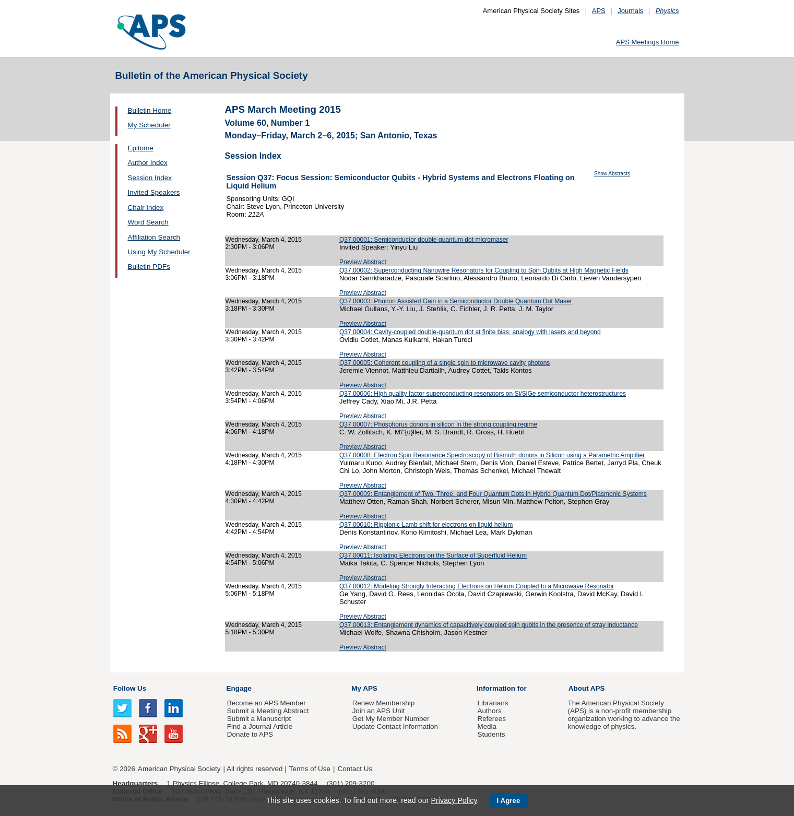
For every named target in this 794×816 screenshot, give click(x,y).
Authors (489, 711)
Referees (491, 719)
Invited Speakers (154, 192)
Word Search (148, 222)
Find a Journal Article (259, 726)
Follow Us (129, 688)
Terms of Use (309, 769)
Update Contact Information (395, 726)
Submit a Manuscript (259, 719)
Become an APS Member (266, 703)
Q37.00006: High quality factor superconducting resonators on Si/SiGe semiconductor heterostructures (482, 393)
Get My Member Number (391, 719)
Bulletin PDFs (149, 266)
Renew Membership (383, 703)
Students (491, 734)
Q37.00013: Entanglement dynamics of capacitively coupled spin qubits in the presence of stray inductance (488, 625)
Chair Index (146, 207)
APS (599, 11)
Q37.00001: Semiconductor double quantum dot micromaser (423, 239)
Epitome (140, 148)
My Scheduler (149, 125)
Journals (630, 11)
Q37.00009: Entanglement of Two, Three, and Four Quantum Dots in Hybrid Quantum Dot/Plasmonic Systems (493, 494)
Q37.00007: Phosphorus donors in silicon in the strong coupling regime (438, 424)
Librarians (492, 703)
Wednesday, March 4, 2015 (264, 239)
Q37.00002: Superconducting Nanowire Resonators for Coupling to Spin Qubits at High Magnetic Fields (484, 270)
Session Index (150, 178)
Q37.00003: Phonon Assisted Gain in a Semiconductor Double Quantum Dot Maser (455, 301)
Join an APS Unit (378, 711)
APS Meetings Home (647, 42)
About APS (586, 688)
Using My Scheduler (159, 252)
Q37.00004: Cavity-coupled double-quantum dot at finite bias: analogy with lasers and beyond (470, 332)
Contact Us (355, 769)
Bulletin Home (150, 110)
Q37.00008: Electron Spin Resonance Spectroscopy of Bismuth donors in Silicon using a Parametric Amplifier (492, 455)
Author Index (148, 163)
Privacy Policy (454, 800)
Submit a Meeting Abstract (268, 711)
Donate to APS (250, 734)
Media (486, 726)
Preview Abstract (362, 262)
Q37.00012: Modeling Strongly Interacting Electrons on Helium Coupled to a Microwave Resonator (476, 586)
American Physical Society (179, 769)
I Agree (508, 801)
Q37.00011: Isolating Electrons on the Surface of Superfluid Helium (433, 555)
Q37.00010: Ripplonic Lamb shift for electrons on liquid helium (426, 524)
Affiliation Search (154, 237)
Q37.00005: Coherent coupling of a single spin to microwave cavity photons (444, 362)
